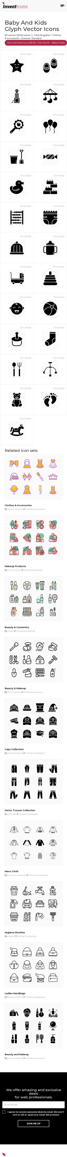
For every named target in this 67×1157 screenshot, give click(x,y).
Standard (36, 38)
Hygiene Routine (15, 932)
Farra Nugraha (42, 35)
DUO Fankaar (14, 570)
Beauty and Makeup (17, 1054)
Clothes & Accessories (18, 505)
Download (25, 54)
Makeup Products (15, 566)
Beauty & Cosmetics (17, 627)
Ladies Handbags (15, 993)
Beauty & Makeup (15, 688)
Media (10, 631)
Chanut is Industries (17, 875)
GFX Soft (12, 814)
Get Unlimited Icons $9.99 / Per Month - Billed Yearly (36, 42)
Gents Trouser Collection (20, 810)
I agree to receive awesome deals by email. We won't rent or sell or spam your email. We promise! (36, 1113)
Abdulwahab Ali (15, 509)
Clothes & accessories (35, 509)
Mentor (11, 936)
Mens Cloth (11, 871)
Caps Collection (14, 749)
